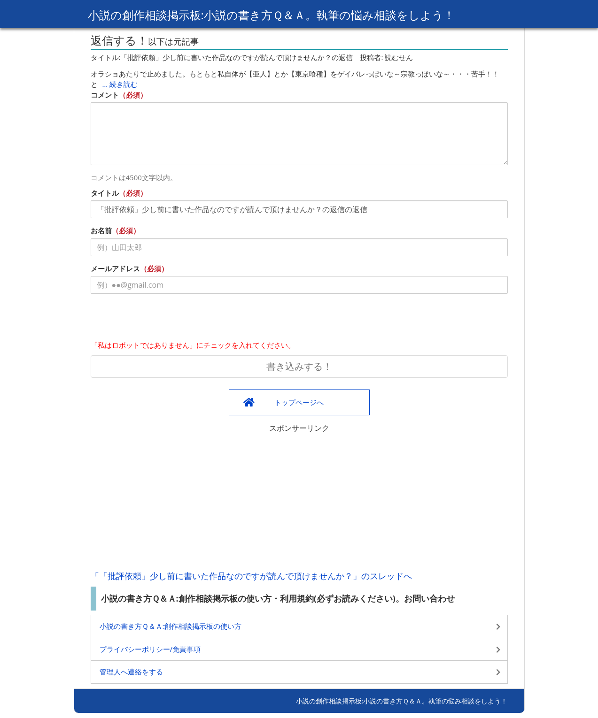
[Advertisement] (299, 499)
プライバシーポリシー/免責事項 (150, 649)
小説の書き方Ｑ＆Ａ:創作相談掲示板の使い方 (171, 626)
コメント (105, 94)
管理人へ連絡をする (131, 671)
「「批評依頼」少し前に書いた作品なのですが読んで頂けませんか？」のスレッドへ (251, 575)
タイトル (105, 193)
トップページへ (299, 402)
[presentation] (162, 319)
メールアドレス (115, 268)
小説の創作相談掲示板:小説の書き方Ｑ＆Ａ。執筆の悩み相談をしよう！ (271, 15)
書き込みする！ (299, 366)
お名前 (101, 230)
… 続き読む (120, 84)
